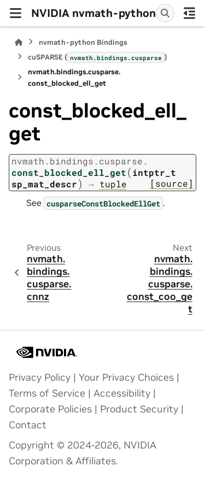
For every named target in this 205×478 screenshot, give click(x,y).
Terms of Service (47, 393)
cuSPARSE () (97, 57)
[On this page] (190, 13)
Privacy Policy (40, 377)
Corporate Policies (50, 409)
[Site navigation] (15, 13)
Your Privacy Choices (126, 377)
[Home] (18, 42)
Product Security (139, 409)
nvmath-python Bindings (83, 42)
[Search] (165, 13)
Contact (27, 425)
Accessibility (121, 393)
